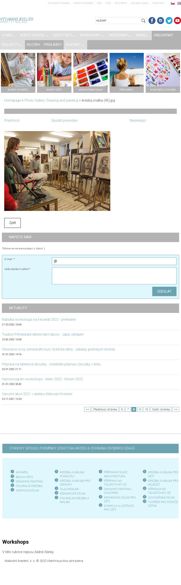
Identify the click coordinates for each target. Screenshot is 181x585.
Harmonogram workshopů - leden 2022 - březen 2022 (42, 379)
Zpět (12, 223)
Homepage (12, 100)
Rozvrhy (121, 3)
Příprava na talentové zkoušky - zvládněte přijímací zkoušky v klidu (51, 364)
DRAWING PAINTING (29, 481)
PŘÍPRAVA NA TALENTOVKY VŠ (115, 482)
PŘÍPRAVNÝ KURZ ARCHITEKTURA (116, 474)
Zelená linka (139, 3)
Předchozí (11, 121)
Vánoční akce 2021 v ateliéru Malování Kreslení (37, 394)
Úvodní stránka (59, 3)
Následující (138, 121)
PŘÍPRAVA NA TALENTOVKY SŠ (159, 491)
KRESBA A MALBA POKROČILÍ (72, 474)
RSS (99, 3)
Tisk (108, 3)
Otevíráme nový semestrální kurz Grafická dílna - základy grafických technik (58, 349)
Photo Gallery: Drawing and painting (51, 100)
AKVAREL (22, 472)
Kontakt (158, 3)
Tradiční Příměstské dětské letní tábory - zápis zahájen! (42, 335)
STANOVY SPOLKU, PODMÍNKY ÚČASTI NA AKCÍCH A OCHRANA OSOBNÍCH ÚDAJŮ (72, 448)
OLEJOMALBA (69, 489)
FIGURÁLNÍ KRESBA (29, 486)
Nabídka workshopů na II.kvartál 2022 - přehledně (39, 320)
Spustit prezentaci (64, 121)
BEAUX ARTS (24, 477)
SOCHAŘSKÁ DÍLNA (161, 497)
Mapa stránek (83, 3)
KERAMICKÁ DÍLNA (73, 493)
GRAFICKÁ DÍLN (26, 490)
